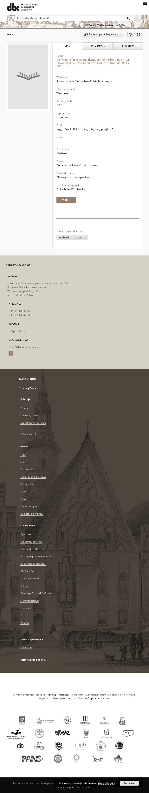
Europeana (26, 608)
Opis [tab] (67, 45)
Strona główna (27, 388)
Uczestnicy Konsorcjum (33, 422)
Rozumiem (129, 783)
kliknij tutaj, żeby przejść (97, 129)
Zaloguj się (26, 647)
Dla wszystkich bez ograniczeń (73, 177)
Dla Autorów (27, 571)
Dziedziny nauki (29, 415)
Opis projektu (27, 534)
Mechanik (62, 153)
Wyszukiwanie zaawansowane (106, 24)
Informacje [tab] (98, 45)
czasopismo (63, 117)
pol (58, 141)
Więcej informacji (106, 783)
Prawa (23, 499)
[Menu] (144, 3)
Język (23, 491)
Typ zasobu (26, 484)
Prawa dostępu (28, 506)
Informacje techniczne (32, 549)
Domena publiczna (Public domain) (76, 165)
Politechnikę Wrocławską (56, 694)
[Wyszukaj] (128, 18)
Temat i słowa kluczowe (33, 476)
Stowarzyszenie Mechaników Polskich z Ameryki (84, 81)
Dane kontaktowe (30, 578)
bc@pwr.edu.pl (17, 331)
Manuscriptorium (29, 600)
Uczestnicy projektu (31, 541)
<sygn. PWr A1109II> (68, 129)
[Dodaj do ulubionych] (130, 34)
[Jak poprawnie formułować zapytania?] (131, 25)
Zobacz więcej (28, 434)
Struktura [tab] (128, 45)
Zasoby (24, 408)
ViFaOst (24, 622)
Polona (24, 586)
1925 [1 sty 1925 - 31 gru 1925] (59, 105)
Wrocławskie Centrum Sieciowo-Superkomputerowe (81, 698)
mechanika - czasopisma (72, 237)
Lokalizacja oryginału (31, 513)
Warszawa (62, 93)
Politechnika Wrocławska (70, 189)
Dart (22, 615)
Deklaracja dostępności (33, 563)
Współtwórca (27, 469)
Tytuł (23, 454)
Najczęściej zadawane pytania (36, 556)
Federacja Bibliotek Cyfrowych (36, 593)
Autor (23, 462)
